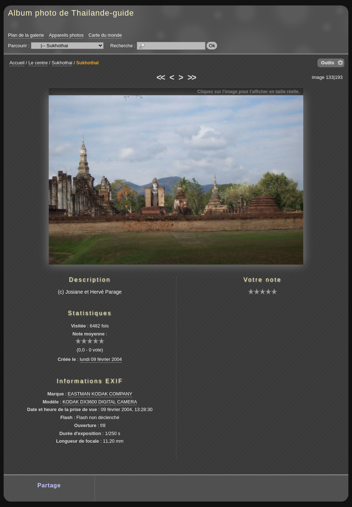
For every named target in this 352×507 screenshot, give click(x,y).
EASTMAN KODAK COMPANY (100, 394)
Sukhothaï (87, 62)
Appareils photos (66, 35)
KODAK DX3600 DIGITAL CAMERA (100, 402)
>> (192, 77)
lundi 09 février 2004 (101, 359)
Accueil (16, 62)
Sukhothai (62, 62)
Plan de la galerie (26, 35)
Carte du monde (105, 35)
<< (160, 77)
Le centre (38, 62)
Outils (327, 62)
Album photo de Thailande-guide (71, 12)
